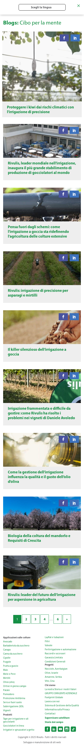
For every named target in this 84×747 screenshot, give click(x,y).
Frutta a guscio (10, 665)
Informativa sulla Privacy (57, 709)
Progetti (49, 664)
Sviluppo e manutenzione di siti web (42, 742)
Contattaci (50, 713)
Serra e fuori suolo (12, 702)
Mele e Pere (9, 674)
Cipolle (7, 657)
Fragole (7, 661)
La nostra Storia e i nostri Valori (60, 689)
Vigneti (7, 710)
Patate (6, 690)
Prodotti (7, 714)
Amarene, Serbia (53, 676)
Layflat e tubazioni (54, 637)
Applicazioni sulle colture (16, 637)
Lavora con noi (52, 701)
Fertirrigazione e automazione (60, 649)
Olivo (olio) (9, 682)
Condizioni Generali (55, 661)
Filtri (47, 641)
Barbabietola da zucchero (16, 645)
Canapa (7, 649)
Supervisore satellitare (57, 717)
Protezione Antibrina (14, 698)
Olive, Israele (51, 672)
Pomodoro (8, 694)
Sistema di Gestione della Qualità (62, 705)
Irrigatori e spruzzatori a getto (18, 729)
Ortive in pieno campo (14, 686)
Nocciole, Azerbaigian (56, 668)
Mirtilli (6, 678)
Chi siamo (50, 685)
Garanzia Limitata (54, 657)
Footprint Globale (54, 697)
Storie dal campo (54, 722)
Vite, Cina (49, 681)
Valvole (48, 645)
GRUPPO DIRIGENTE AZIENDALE (61, 693)
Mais (5, 669)
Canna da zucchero (12, 653)
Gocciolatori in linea (13, 725)
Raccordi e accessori (55, 653)
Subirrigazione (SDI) (13, 706)
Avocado (7, 641)
